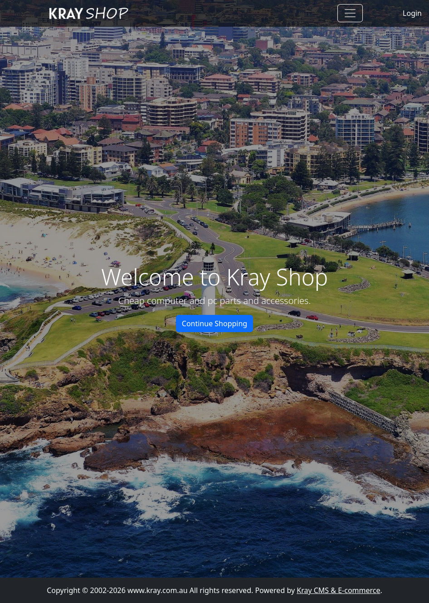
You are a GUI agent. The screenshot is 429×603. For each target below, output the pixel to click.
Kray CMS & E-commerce (338, 590)
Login (412, 13)
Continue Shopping (214, 323)
